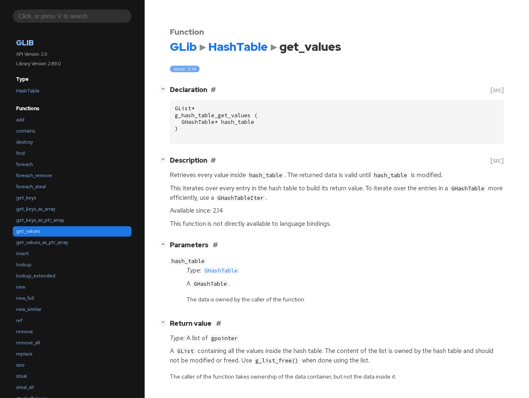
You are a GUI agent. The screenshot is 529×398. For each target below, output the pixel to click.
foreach (24, 164)
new (20, 287)
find (20, 153)
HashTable (28, 91)
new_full (25, 298)
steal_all (25, 387)
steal (21, 376)
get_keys (26, 197)
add (20, 119)
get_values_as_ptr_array (42, 242)
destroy (24, 142)
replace (24, 354)
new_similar (28, 309)
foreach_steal (31, 186)
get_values (28, 231)
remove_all (28, 342)
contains (25, 131)
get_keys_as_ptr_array (40, 220)
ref (19, 320)
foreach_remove (34, 175)
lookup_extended (35, 275)
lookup (23, 264)
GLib (25, 43)
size (20, 365)
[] (164, 88)
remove (24, 331)
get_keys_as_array (35, 209)
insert (22, 253)
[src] (497, 89)
